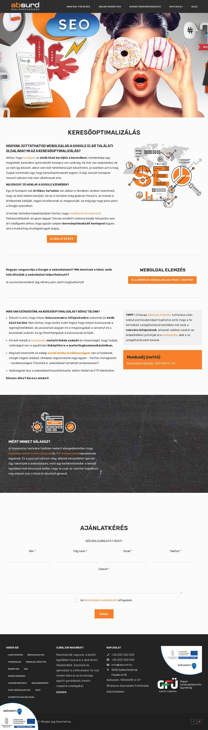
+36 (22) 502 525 (120, 654)
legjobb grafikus (17, 683)
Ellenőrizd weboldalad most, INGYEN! (162, 279)
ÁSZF (38, 690)
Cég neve (80, 551)
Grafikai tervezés (78, 6)
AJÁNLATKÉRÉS (62, 238)
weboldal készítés (36, 662)
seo (26, 669)
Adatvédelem (115, 691)
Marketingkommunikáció (145, 6)
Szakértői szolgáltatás (21, 697)
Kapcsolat (176, 6)
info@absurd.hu (119, 664)
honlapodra (38, 340)
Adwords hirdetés (159, 315)
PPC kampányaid (67, 453)
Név (32, 551)
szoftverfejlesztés (19, 690)
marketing (13, 669)
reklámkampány (40, 683)
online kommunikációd (37, 453)
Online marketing (110, 6)
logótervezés (15, 655)
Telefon (175, 551)
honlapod (29, 157)
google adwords (16, 676)
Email (128, 551)
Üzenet (104, 569)
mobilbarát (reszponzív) (85, 213)
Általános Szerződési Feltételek (128, 685)
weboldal (15, 453)
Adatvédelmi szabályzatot (101, 600)
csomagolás (14, 662)
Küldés (104, 614)
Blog (194, 6)
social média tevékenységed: (69, 353)
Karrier (61, 692)
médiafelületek (35, 655)
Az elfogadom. (106, 600)
